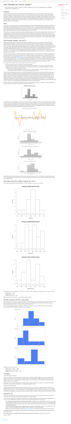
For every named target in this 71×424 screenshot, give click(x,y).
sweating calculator (23, 56)
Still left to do (63, 18)
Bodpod (26, 408)
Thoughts (62, 17)
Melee (16, 1)
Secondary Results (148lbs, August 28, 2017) (65, 13)
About (8, 1)
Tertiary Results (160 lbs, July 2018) (65, 15)
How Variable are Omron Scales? (63, 5)
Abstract (62, 6)
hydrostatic (30, 408)
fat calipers (33, 26)
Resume (24, 1)
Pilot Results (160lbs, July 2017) (65, 10)
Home (4, 1)
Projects (12, 1)
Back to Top (6, 419)
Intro (62, 8)
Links (20, 1)
